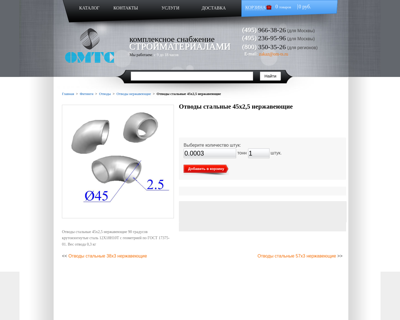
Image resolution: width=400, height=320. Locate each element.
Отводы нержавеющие (133, 94)
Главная (68, 94)
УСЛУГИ (170, 8)
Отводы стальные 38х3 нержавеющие (107, 256)
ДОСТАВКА (214, 8)
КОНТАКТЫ (125, 8)
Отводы (105, 94)
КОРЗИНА (255, 7)
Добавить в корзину (206, 169)
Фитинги (86, 94)
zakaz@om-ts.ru (273, 54)
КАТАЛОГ (89, 8)
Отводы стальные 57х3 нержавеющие (297, 256)
